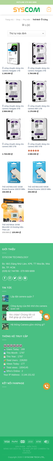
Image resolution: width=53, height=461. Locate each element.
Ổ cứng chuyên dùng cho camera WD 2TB (13, 145)
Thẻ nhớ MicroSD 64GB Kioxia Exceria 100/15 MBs (39, 188)
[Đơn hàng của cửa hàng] (26, 33)
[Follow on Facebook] (4, 278)
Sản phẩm (20, 447)
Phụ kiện (26, 20)
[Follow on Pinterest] (25, 278)
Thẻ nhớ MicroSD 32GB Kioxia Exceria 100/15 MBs (13, 188)
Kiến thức (32, 447)
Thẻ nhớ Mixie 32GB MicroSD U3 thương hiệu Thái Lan (12, 227)
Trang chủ (9, 20)
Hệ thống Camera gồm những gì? (28, 324)
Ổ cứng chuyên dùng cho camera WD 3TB (38, 145)
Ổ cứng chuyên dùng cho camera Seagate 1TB (13, 69)
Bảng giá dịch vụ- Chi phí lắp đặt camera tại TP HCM (26, 450)
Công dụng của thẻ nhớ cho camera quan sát (29, 307)
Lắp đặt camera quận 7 (22, 296)
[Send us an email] (20, 278)
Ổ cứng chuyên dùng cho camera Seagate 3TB (13, 107)
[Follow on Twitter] (15, 278)
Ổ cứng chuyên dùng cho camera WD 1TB (38, 107)
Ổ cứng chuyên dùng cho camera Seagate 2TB (38, 69)
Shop (18, 20)
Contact (26, 453)
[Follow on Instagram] (9, 278)
